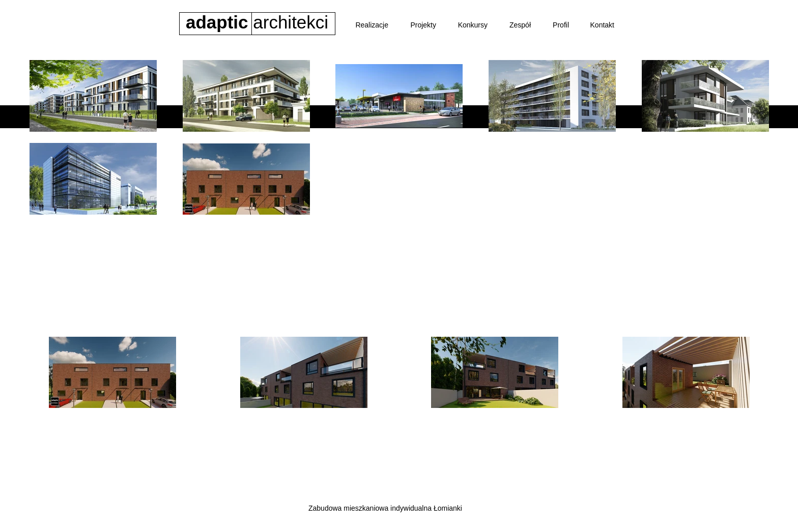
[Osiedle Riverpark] (178, 239)
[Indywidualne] (626, 239)
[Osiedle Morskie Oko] (334, 239)
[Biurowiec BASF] (400, 239)
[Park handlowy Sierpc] (555, 239)
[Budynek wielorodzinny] (473, 239)
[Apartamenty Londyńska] (254, 239)
